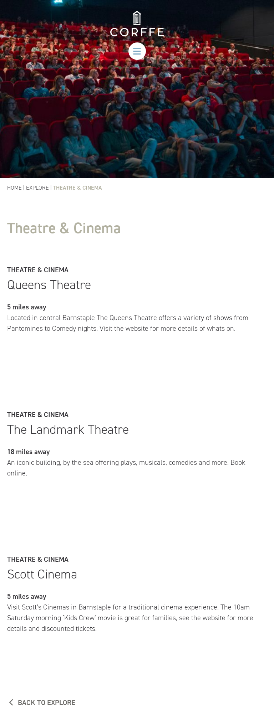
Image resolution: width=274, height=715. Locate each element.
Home (14, 187)
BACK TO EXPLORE (41, 702)
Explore (37, 187)
